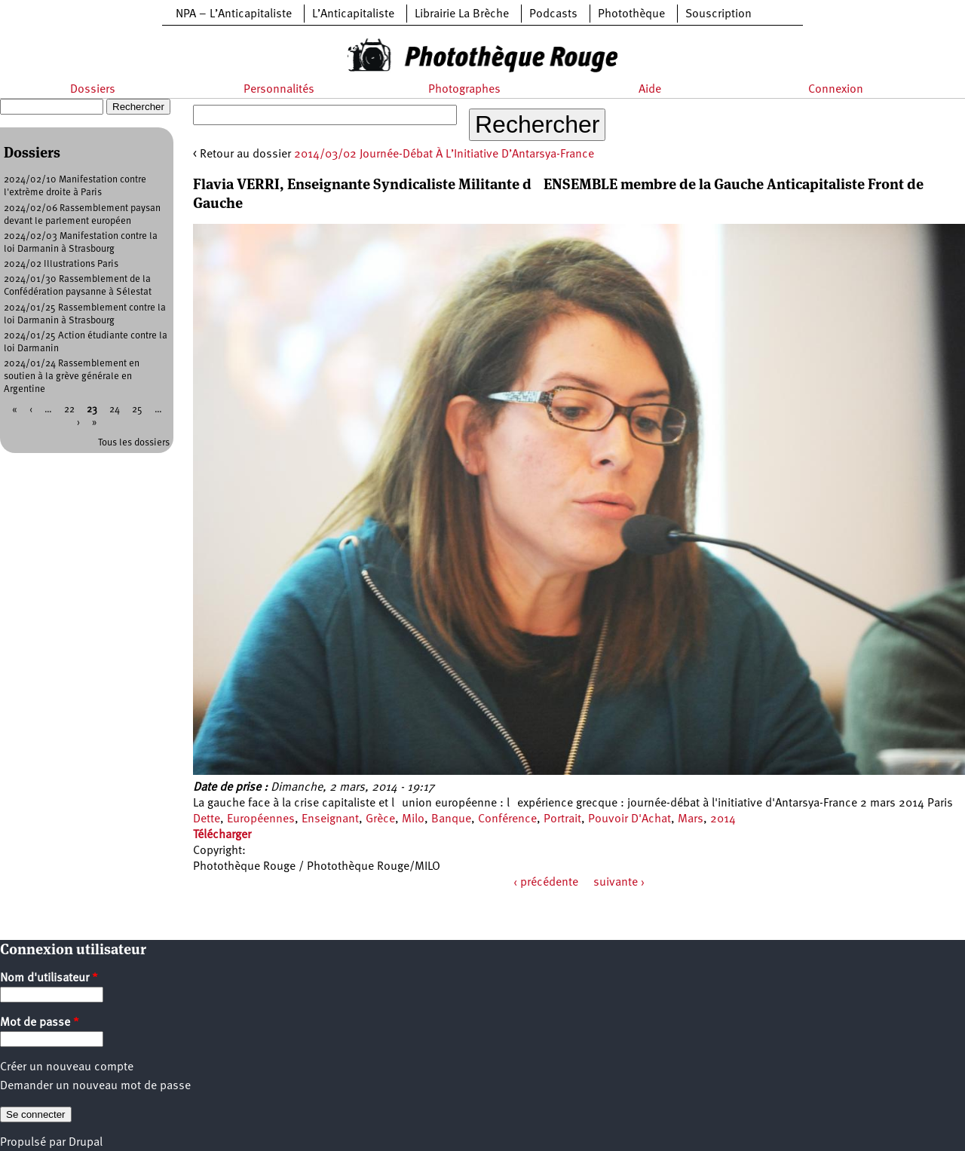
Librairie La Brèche (462, 14)
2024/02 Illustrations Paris (61, 264)
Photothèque (631, 14)
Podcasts (553, 14)
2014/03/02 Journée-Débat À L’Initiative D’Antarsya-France (444, 154)
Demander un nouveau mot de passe (95, 1086)
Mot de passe (39, 1023)
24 (114, 410)
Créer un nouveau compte (66, 1067)
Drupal (86, 1143)
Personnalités (279, 90)
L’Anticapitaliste (353, 14)
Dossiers (92, 90)
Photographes (464, 90)
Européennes (261, 819)
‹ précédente (545, 883)
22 (69, 410)
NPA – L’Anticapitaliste (234, 14)
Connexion (835, 90)
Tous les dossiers (134, 443)
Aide (650, 90)
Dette (206, 819)
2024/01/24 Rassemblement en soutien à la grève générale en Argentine (71, 376)
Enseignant (330, 819)
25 (137, 410)
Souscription (718, 14)
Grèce (380, 819)
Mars (690, 819)
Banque (451, 819)
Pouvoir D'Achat (629, 819)
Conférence (507, 819)
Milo (413, 819)
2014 (723, 819)
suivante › (619, 883)
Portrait (562, 819)
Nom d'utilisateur (49, 978)
